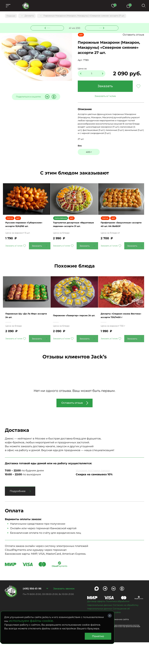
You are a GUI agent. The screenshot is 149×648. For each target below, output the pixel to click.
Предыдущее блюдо (49, 27)
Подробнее (18, 496)
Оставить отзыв (133, 34)
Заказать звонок (63, 594)
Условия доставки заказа (93, 476)
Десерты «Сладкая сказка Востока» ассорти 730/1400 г (122, 321)
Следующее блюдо (100, 27)
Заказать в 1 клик (105, 96)
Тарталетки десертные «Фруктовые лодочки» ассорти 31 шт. (71, 227)
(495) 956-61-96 (32, 594)
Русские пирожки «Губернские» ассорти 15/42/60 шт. (23, 227)
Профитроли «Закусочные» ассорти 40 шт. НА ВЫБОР (121, 227)
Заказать (105, 86)
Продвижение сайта (117, 625)
